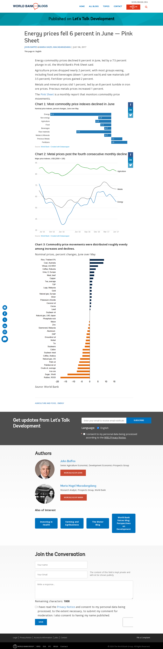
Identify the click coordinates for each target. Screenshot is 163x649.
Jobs (56, 637)
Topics (106, 6)
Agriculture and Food (45, 403)
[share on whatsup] (4, 332)
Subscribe (139, 420)
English (38, 51)
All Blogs (94, 6)
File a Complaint (143, 637)
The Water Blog (97, 523)
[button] (146, 7)
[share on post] (4, 319)
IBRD (38, 646)
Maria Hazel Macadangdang (55, 47)
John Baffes (30, 47)
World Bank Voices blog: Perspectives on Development (124, 523)
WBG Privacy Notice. (115, 437)
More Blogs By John (73, 473)
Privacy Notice (66, 607)
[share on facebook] (4, 313)
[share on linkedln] (4, 326)
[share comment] (4, 339)
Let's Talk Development (93, 19)
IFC (49, 646)
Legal (15, 637)
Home (82, 6)
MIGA (55, 646)
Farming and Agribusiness (72, 523)
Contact (118, 6)
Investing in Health (46, 523)
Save (41, 622)
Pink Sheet (47, 94)
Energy (61, 403)
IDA (44, 646)
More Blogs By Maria (73, 497)
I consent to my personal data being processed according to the (111, 435)
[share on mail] (4, 307)
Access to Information (43, 637)
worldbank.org (140, 2)
